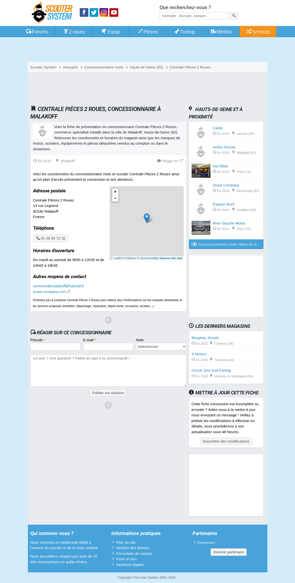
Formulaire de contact (134, 553)
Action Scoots (224, 147)
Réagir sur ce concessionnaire (74, 333)
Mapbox (131, 258)
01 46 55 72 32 (51, 238)
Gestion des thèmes (132, 548)
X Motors (199, 354)
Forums (37, 31)
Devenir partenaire (228, 552)
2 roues (74, 31)
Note (140, 340)
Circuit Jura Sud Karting (211, 370)
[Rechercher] (233, 16)
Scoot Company (226, 185)
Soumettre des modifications (226, 441)
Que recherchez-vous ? (185, 7)
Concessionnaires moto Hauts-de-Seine (227, 244)
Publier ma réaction (108, 393)
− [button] (115, 199)
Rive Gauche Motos (229, 223)
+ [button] (115, 192)
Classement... (207, 542)
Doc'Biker (221, 166)
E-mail (89, 340)
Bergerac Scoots (205, 338)
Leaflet (118, 258)
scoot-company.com (49, 292)
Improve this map (171, 258)
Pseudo (37, 340)
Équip (110, 31)
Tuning (184, 31)
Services (258, 31)
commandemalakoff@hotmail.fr (58, 286)
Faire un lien (126, 559)
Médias (221, 31)
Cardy (218, 128)
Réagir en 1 (170, 160)
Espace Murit (224, 204)
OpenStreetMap (149, 258)
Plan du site (126, 542)
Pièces (147, 31)
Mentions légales (130, 564)
